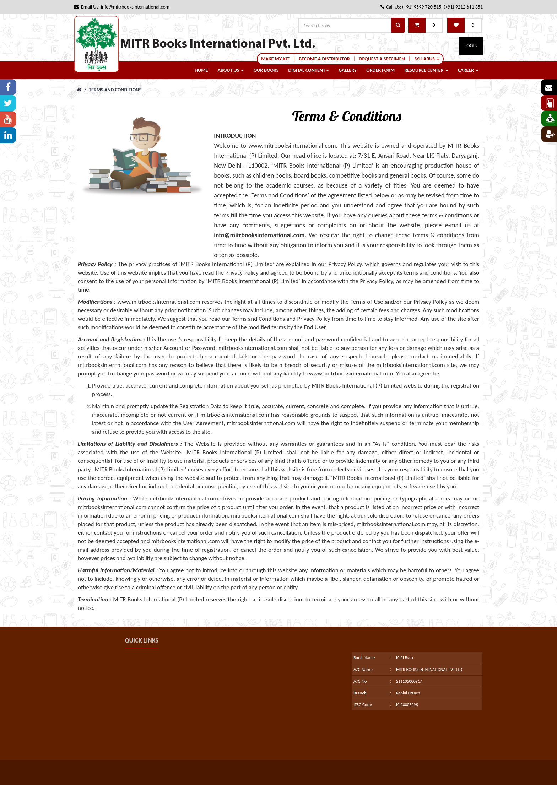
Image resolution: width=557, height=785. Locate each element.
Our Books (266, 70)
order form (380, 70)
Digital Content (308, 70)
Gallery (348, 70)
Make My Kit (275, 59)
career (468, 70)
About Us (231, 70)
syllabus (426, 59)
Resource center (426, 70)
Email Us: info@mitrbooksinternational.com (121, 7)
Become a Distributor (324, 59)
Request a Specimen (382, 59)
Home (201, 70)
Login (471, 46)
